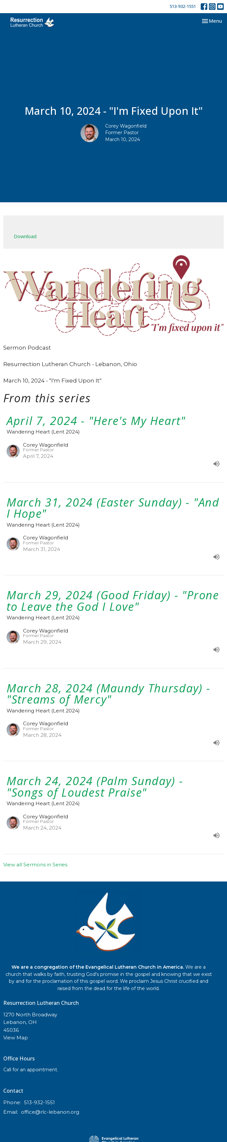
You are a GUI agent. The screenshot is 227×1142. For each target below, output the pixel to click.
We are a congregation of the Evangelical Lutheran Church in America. (97, 967)
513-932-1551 (183, 6)
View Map (15, 1037)
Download (25, 236)
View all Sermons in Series (35, 864)
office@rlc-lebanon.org (50, 1112)
